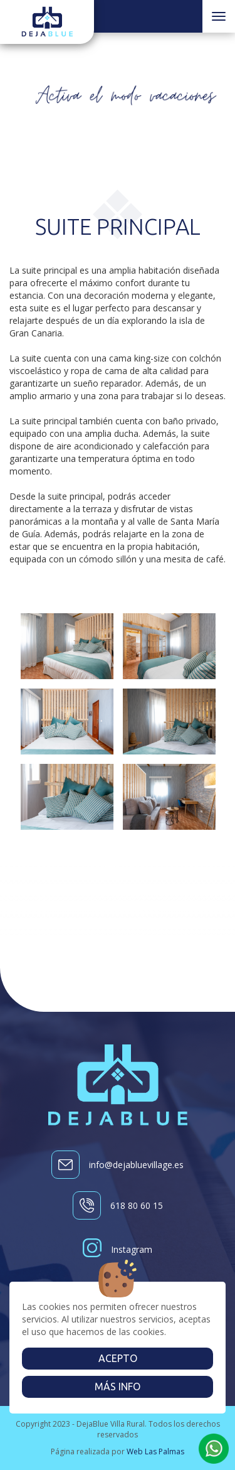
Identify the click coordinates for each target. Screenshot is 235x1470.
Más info (117, 1386)
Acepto (117, 1358)
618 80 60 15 (118, 1205)
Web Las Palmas (155, 1451)
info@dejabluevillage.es (117, 1165)
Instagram (117, 1249)
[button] (214, 1449)
